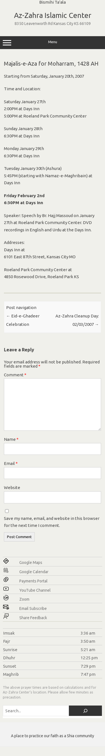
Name (11, 439)
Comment (15, 374)
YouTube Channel (35, 590)
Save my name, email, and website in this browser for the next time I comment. (51, 522)
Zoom (24, 599)
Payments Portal (33, 581)
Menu (52, 42)
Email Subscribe (33, 608)
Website (12, 487)
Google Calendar (33, 572)
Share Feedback (33, 618)
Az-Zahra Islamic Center (52, 15)
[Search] (85, 710)
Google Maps (30, 562)
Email (11, 463)
